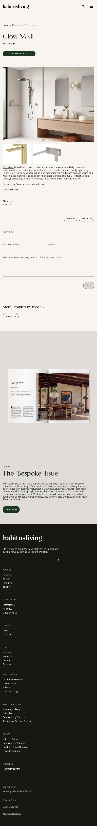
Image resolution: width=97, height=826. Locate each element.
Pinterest (7, 664)
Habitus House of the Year (15, 747)
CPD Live (7, 713)
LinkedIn (7, 660)
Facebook (8, 656)
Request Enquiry (19, 53)
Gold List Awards (11, 751)
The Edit (7, 587)
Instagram (8, 652)
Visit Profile (86, 218)
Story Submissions (12, 813)
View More (10, 316)
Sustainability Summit (14, 717)
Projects (7, 575)
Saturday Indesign (12, 709)
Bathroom (30, 25)
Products (16, 25)
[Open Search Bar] (83, 6)
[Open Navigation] (91, 6)
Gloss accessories (25, 184)
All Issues (7, 609)
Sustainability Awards (13, 743)
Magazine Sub (10, 613)
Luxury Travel (9, 683)
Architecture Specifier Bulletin (17, 721)
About (6, 630)
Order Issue (11, 509)
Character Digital (11, 769)
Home (6, 25)
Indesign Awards (11, 739)
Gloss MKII (8, 167)
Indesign (7, 687)
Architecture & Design (13, 679)
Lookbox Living (10, 691)
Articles (6, 579)
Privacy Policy (9, 800)
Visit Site (70, 218)
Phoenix (10, 43)
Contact (7, 634)
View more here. (11, 189)
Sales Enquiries (10, 807)
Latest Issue (9, 605)
